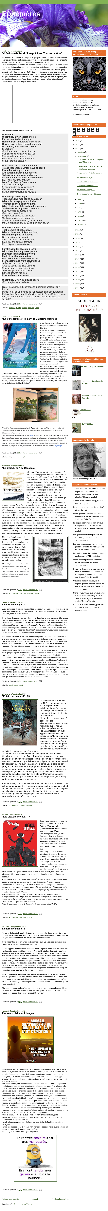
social (31, 917)
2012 (77, 271)
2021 (77, 234)
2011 (77, 275)
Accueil (35, 1199)
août (80, 199)
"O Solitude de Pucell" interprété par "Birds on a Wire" (32, 53)
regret (21, 685)
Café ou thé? (85, 410)
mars (80, 216)
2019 (77, 242)
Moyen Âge (58, 446)
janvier (81, 224)
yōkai (31, 435)
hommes (15, 593)
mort (16, 685)
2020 (77, 238)
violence (29, 805)
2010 (77, 280)
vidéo (37, 308)
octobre (81, 152)
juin (79, 208)
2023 (77, 149)
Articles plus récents (10, 1199)
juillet (80, 204)
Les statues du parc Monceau (92, 367)
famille (18, 308)
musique (31, 308)
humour (20, 457)
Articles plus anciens (60, 1199)
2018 (77, 246)
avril (79, 212)
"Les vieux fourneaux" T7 (16, 816)
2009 (77, 284)
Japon (26, 457)
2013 (77, 267)
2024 (77, 145)
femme (14, 457)
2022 (77, 230)
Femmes (15, 805)
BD (10, 457)
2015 (77, 259)
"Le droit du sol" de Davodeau (18, 468)
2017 (77, 250)
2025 (77, 140)
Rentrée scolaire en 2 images (18, 1013)
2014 (77, 263)
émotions (12, 308)
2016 (77, 255)
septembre (82, 156)
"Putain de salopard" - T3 (16, 696)
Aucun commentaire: (30, 304)
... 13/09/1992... (86, 424)
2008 (77, 288)
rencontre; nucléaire (26, 593)
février (80, 220)
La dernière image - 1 (13, 928)
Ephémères (21, 14)
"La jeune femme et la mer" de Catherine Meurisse (29, 319)
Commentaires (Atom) (23, 1204)
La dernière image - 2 (13, 604)
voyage (36, 593)
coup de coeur (17, 917)
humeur (24, 308)
